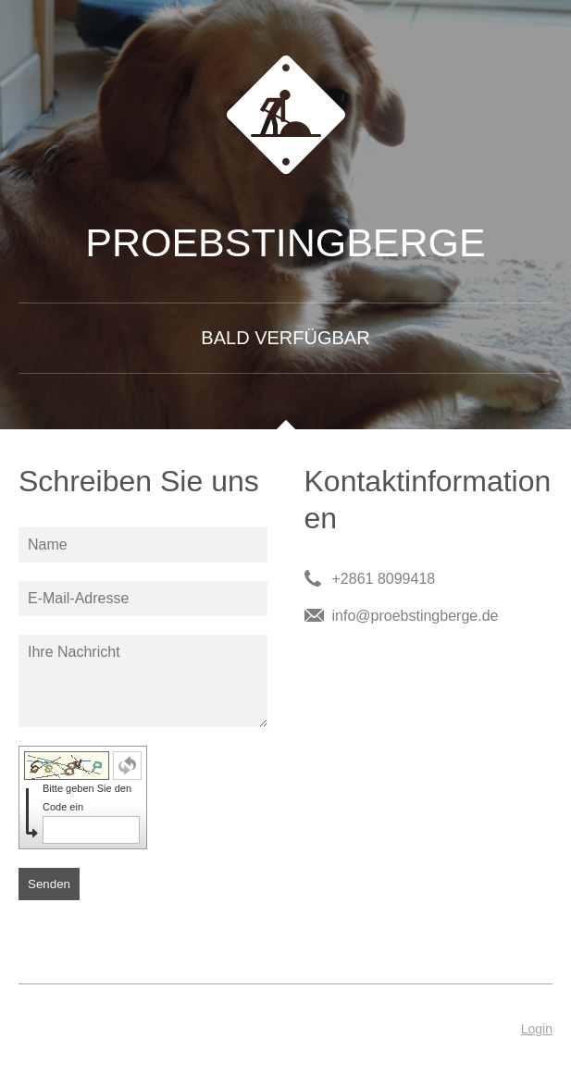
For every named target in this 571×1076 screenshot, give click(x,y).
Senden (49, 884)
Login (536, 1028)
